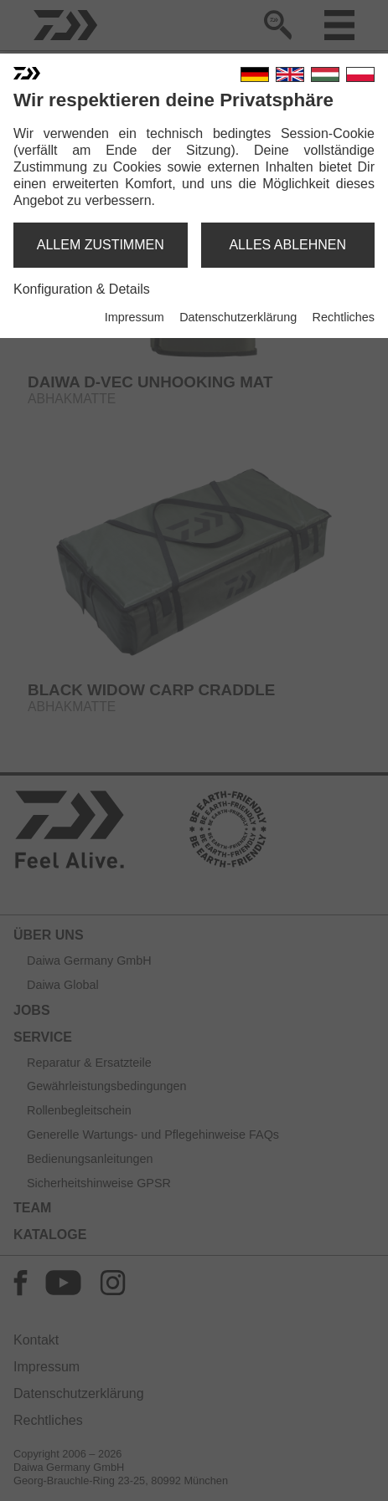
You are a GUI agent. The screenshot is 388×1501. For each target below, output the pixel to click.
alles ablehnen (287, 245)
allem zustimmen (100, 245)
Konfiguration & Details (81, 289)
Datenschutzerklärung (238, 317)
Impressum (134, 317)
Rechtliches (344, 317)
